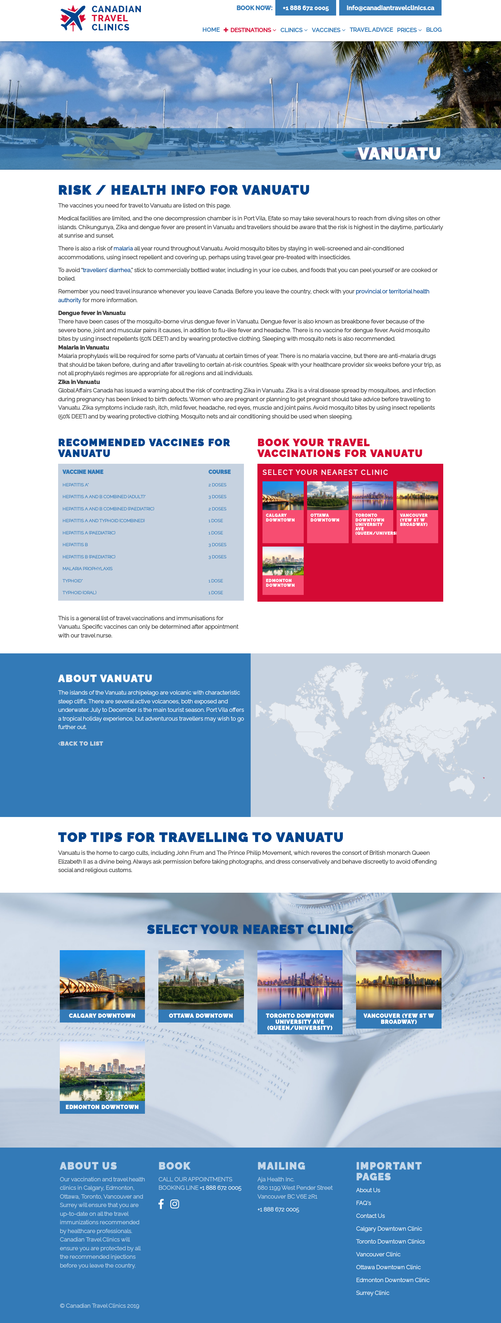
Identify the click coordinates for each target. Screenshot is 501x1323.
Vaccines (326, 30)
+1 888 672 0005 (306, 7)
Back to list (81, 743)
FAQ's (363, 1203)
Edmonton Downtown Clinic (392, 1280)
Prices (407, 30)
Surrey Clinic (372, 1293)
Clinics (291, 30)
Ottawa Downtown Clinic (388, 1267)
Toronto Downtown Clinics (390, 1241)
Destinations (250, 30)
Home (211, 29)
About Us (368, 1190)
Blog (434, 29)
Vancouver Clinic (378, 1254)
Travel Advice (371, 29)
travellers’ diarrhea (106, 270)
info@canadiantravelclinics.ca (390, 7)
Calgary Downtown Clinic (389, 1228)
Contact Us (370, 1215)
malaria (123, 248)
